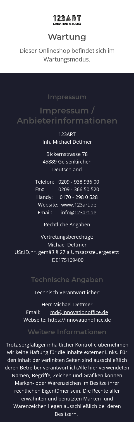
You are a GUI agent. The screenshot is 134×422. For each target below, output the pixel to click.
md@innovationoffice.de (79, 312)
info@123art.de (78, 212)
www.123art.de (78, 204)
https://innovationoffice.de (79, 319)
